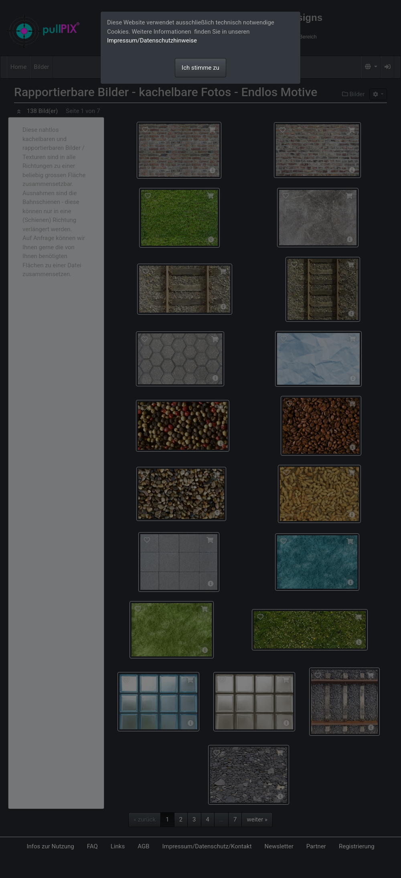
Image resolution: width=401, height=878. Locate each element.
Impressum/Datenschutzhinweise (152, 40)
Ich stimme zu (200, 67)
